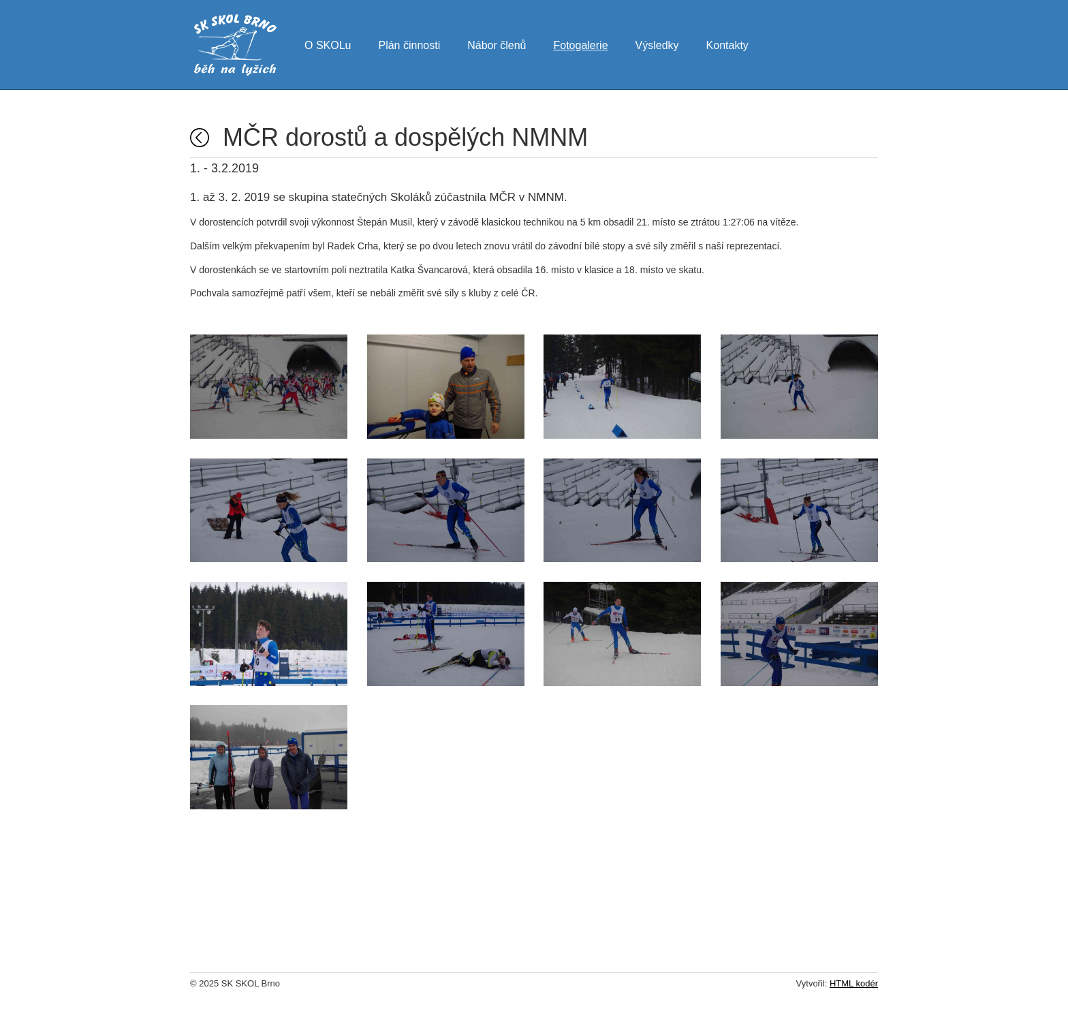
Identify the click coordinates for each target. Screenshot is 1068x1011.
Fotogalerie (580, 44)
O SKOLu (327, 44)
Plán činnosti (409, 44)
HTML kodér (854, 983)
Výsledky (657, 44)
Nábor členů (496, 44)
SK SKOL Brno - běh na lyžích (235, 45)
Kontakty (727, 44)
